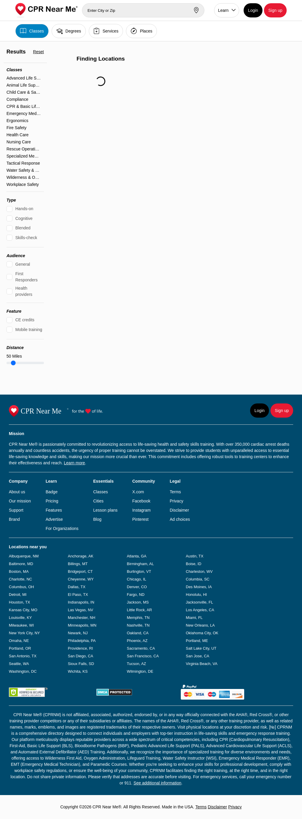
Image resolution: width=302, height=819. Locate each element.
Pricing (52, 501)
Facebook (141, 501)
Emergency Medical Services (23, 113)
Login (253, 10)
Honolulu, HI (196, 594)
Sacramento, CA (141, 648)
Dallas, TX (77, 587)
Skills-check (26, 237)
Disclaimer (179, 510)
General (22, 264)
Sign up (275, 10)
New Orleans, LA (200, 625)
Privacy (176, 501)
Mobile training (28, 329)
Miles (14, 356)
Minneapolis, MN (82, 625)
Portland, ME (197, 640)
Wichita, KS (78, 671)
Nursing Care (18, 142)
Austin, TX (194, 556)
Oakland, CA (138, 633)
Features (54, 510)
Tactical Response (23, 163)
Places (141, 31)
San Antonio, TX (23, 656)
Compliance (17, 99)
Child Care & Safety (23, 92)
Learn (223, 10)
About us (17, 491)
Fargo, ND (136, 594)
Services (106, 31)
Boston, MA (19, 571)
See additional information (157, 783)
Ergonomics (17, 120)
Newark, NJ (78, 633)
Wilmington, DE (140, 671)
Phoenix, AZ (137, 640)
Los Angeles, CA (200, 610)
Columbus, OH (21, 587)
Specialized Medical (23, 156)
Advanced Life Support (23, 78)
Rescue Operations (23, 149)
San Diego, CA (80, 656)
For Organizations (62, 528)
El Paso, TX (78, 594)
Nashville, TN (138, 625)
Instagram (141, 510)
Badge (52, 491)
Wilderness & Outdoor (23, 177)
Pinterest (140, 519)
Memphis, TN (138, 617)
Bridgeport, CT (80, 571)
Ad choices (180, 519)
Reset (38, 51)
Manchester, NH (81, 617)
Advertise (54, 519)
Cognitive (23, 218)
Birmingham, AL (140, 564)
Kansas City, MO (23, 610)
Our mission (20, 501)
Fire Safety (16, 127)
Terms (175, 491)
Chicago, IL (136, 579)
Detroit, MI (18, 594)
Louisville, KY (20, 617)
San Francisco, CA (143, 656)
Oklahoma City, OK (202, 633)
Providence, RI (80, 648)
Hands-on (24, 208)
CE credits (25, 319)
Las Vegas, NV (80, 610)
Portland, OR (20, 648)
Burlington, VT (139, 571)
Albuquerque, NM (24, 556)
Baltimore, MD (21, 564)
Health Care (17, 134)
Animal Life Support (23, 85)
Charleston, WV (199, 571)
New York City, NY (24, 633)
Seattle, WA (19, 663)
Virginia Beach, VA (201, 663)
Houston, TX (19, 602)
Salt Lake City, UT (201, 648)
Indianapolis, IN (81, 602)
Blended (22, 228)
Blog (97, 519)
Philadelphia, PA (82, 640)
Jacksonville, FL (199, 602)
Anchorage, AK (80, 556)
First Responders (26, 276)
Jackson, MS (138, 602)
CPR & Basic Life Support (23, 106)
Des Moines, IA (199, 587)
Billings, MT (78, 564)
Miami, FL (194, 617)
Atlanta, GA (136, 556)
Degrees (68, 31)
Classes (32, 31)
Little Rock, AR (139, 610)
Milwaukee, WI (21, 625)
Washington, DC (23, 671)
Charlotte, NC (20, 579)
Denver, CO (137, 587)
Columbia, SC (197, 579)
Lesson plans (105, 510)
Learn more (74, 462)
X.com (138, 491)
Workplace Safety (22, 184)
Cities (98, 501)
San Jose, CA (197, 656)
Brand (14, 519)
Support (16, 510)
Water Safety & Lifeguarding (23, 170)
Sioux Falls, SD (81, 663)
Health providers (23, 291)
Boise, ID (193, 564)
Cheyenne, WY (80, 579)
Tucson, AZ (136, 663)
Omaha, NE (19, 640)
